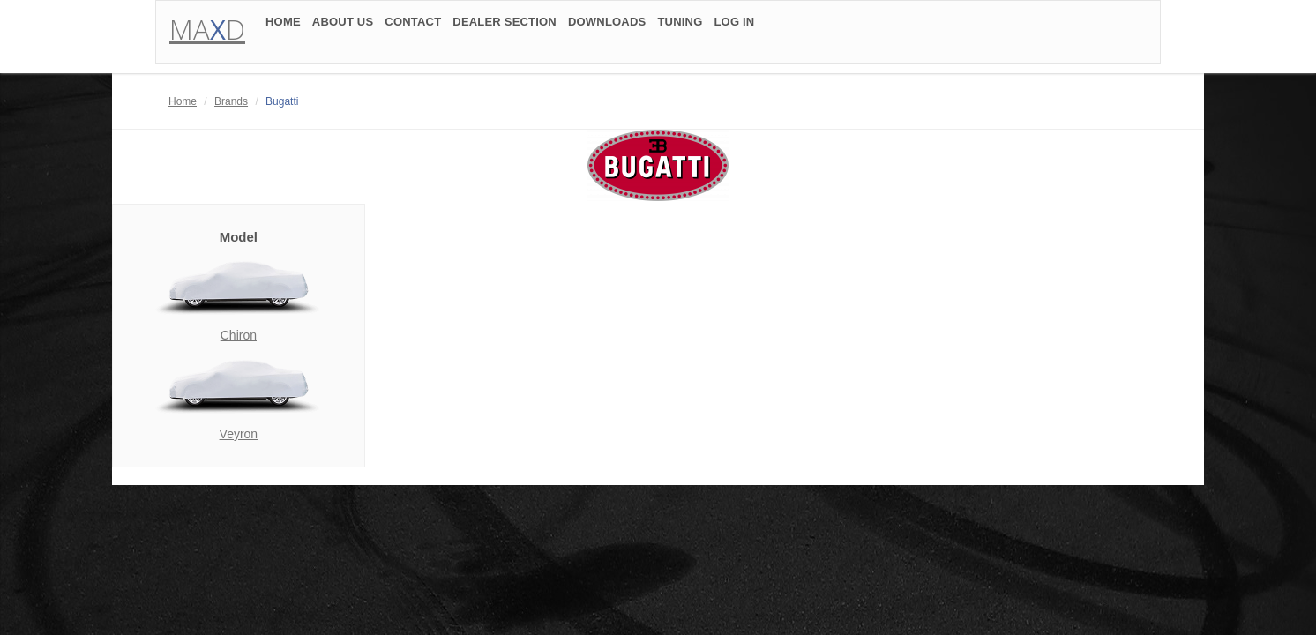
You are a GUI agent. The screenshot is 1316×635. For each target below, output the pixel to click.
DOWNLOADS (607, 28)
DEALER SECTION (504, 28)
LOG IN (734, 28)
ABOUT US (343, 28)
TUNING (679, 28)
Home (182, 101)
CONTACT (413, 28)
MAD (207, 35)
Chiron (239, 335)
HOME (283, 28)
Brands (231, 101)
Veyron (239, 434)
